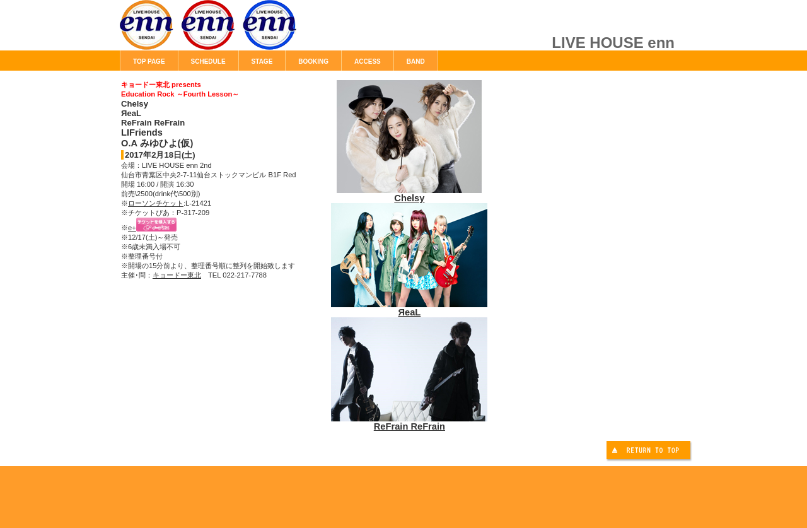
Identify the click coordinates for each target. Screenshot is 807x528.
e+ (132, 228)
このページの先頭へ (650, 452)
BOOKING (313, 61)
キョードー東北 (177, 275)
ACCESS (367, 61)
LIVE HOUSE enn (262, 31)
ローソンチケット (155, 203)
